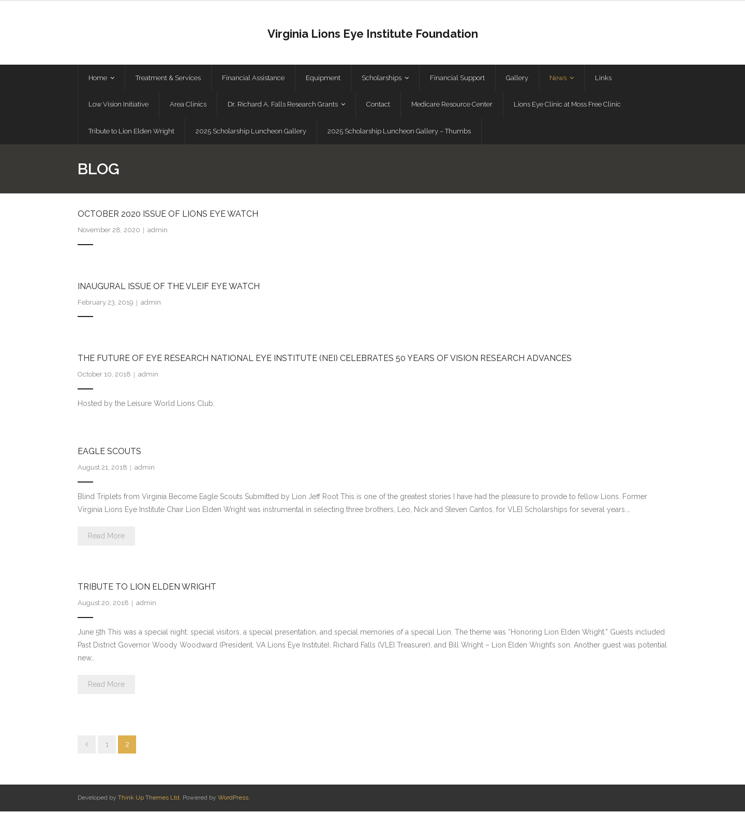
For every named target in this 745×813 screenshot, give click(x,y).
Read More (106, 537)
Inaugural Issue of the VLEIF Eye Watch (169, 288)
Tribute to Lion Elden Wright (147, 588)
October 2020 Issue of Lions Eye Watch (168, 215)
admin (157, 231)
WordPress (233, 799)
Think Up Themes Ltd (149, 799)
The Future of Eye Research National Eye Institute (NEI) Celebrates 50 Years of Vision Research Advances (325, 360)
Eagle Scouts (109, 453)
